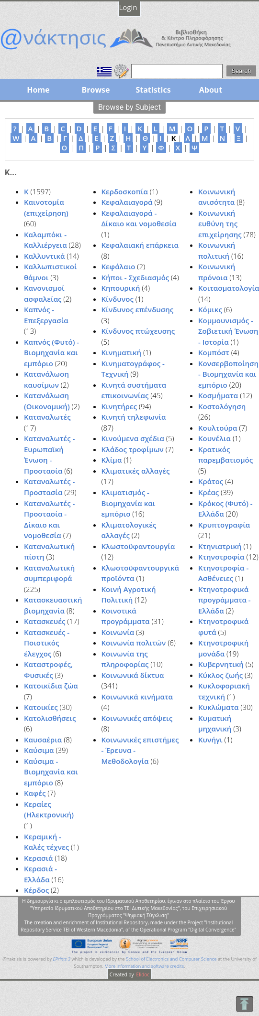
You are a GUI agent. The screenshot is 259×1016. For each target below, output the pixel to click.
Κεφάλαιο (118, 266)
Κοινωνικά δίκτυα (132, 675)
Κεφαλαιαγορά (127, 202)
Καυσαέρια (43, 739)
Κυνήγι (210, 739)
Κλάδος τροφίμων (132, 449)
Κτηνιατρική (220, 546)
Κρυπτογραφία (224, 524)
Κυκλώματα (218, 707)
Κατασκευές (44, 621)
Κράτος (210, 481)
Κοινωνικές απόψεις (137, 718)
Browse (95, 90)
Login (128, 7)
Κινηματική (121, 352)
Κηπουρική (120, 288)
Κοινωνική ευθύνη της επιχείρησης (220, 223)
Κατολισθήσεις (50, 718)
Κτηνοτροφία (221, 556)
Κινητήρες (119, 406)
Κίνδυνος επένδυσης (137, 309)
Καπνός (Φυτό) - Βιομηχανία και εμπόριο (51, 352)
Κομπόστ (213, 352)
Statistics (152, 90)
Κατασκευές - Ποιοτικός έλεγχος (46, 642)
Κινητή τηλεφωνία (133, 417)
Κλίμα (111, 460)
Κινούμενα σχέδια (132, 438)
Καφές (34, 793)
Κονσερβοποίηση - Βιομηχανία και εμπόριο (228, 374)
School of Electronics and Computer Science (171, 959)
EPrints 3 (62, 959)
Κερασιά (38, 858)
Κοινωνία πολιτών (133, 642)
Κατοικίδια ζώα (51, 685)
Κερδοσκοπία (124, 191)
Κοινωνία (118, 632)
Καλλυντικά (44, 256)
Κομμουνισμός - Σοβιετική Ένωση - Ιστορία (228, 331)
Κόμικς (210, 309)
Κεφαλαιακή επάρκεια (140, 245)
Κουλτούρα (217, 428)
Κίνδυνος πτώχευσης (138, 331)
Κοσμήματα (218, 395)
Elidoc (142, 974)
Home (38, 90)
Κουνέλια (214, 438)
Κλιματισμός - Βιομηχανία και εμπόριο (128, 503)
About (211, 90)
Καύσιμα (39, 750)
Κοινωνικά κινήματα (137, 696)
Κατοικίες (41, 707)
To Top (244, 1004)
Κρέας (208, 492)
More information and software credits (144, 966)
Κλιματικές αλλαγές (135, 471)
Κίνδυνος (117, 299)
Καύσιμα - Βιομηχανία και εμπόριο (51, 771)
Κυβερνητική (221, 664)
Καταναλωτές (47, 417)
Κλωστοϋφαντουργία (138, 546)
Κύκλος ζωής (220, 675)
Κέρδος (36, 890)
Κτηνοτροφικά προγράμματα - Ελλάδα (224, 599)
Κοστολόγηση (222, 406)
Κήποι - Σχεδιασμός (135, 277)
